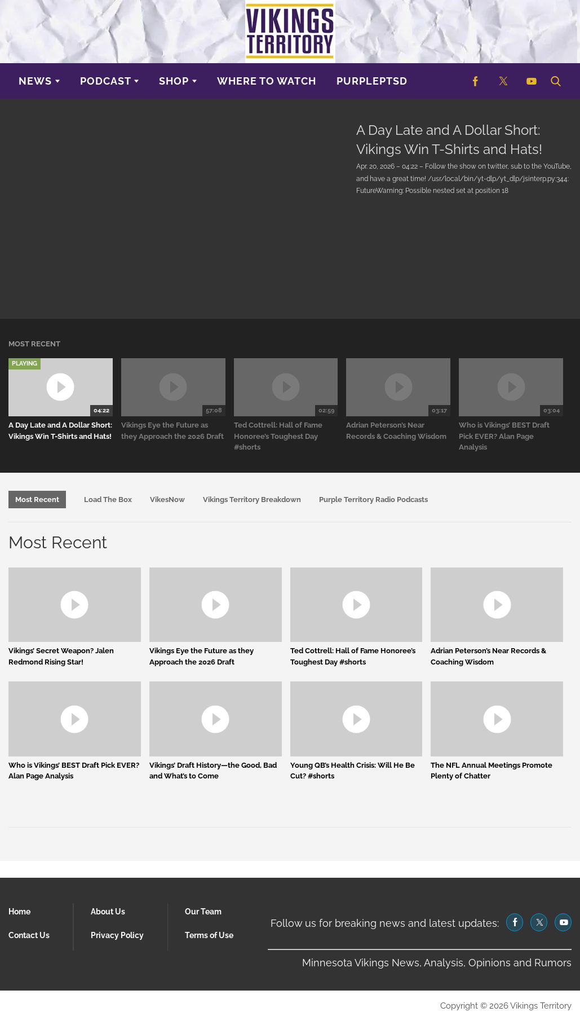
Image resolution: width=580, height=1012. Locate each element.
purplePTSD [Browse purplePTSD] (372, 81)
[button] (555, 81)
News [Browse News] (35, 81)
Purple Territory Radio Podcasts (373, 499)
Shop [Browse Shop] (174, 81)
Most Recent (37, 499)
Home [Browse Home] (19, 911)
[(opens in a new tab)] (475, 81)
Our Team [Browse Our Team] (203, 911)
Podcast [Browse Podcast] (105, 81)
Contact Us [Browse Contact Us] (29, 935)
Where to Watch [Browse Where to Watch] (266, 81)
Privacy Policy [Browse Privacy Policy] (117, 935)
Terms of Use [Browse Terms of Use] (209, 935)
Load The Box (108, 499)
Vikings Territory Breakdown (252, 499)
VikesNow (167, 499)
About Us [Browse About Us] (108, 911)
